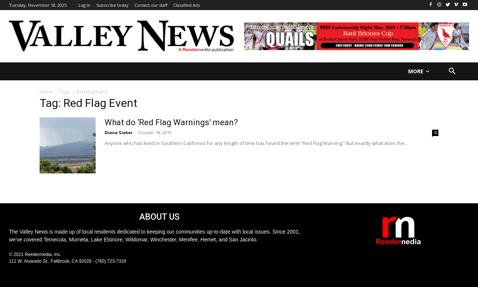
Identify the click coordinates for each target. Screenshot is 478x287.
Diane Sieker (119, 132)
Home (46, 92)
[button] (452, 71)
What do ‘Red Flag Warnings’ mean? (171, 122)
